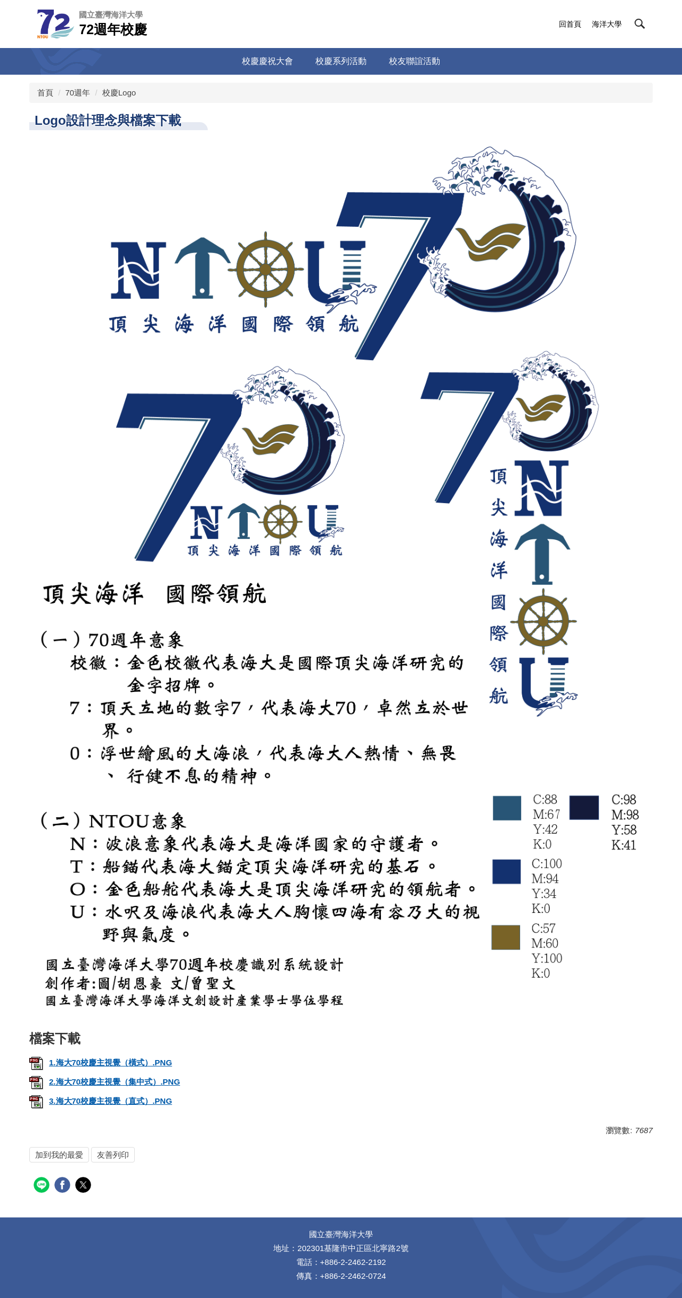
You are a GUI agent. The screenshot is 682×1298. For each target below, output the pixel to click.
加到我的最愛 (59, 1154)
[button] (640, 24)
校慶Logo (119, 92)
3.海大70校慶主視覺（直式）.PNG (100, 1100)
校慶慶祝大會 (267, 61)
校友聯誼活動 (414, 61)
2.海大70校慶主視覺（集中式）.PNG (104, 1081)
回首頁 (570, 24)
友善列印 (113, 1154)
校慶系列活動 (341, 61)
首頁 (45, 92)
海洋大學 (607, 24)
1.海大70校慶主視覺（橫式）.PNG (100, 1062)
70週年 (78, 92)
